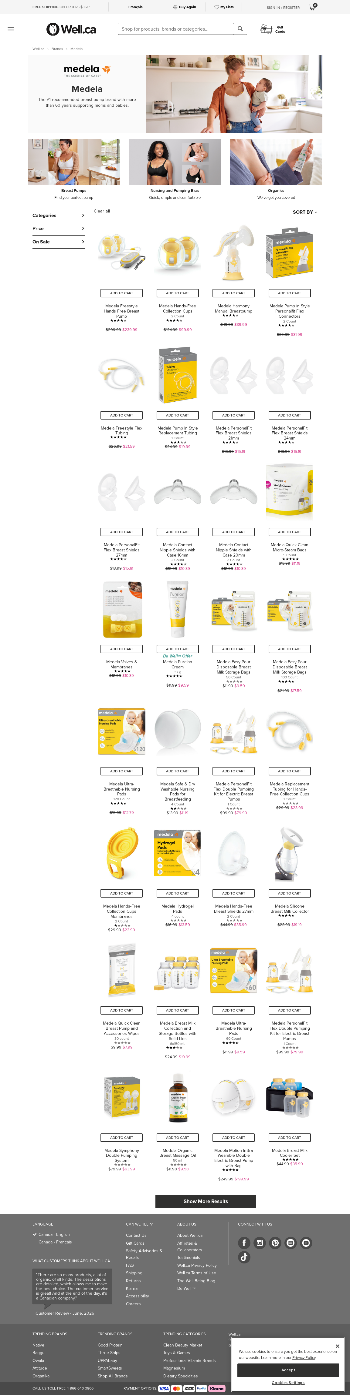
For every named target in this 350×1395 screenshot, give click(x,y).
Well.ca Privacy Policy (197, 1265)
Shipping (134, 1273)
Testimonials (188, 1257)
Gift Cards (135, 1243)
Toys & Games (176, 1353)
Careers (133, 1304)
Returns (133, 1281)
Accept (288, 1370)
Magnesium (174, 1368)
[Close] (337, 1346)
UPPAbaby (107, 1360)
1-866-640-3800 (80, 1388)
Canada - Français (55, 1242)
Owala (38, 1360)
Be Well (186, 1288)
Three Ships (109, 1353)
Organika (40, 1376)
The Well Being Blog (196, 1281)
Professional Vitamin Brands (189, 1360)
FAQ (130, 1265)
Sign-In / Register (283, 7)
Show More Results (206, 1201)
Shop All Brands (113, 1376)
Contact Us (136, 1235)
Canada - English (54, 1234)
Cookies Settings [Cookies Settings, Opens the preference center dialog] (288, 1383)
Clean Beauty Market (182, 1345)
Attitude (39, 1368)
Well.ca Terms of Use (196, 1273)
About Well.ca (189, 1235)
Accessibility (137, 1296)
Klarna (132, 1288)
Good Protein (110, 1345)
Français (135, 6)
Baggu (38, 1353)
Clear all (102, 211)
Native (38, 1345)
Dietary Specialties (180, 1376)
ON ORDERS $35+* (61, 6)
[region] (288, 1364)
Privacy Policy (303, 1357)
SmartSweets (110, 1368)
